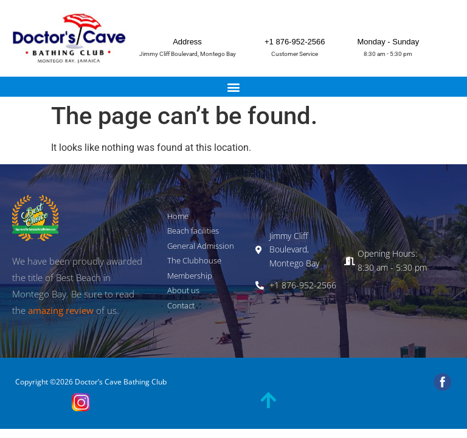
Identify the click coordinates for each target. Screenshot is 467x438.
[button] (234, 87)
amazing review (61, 310)
